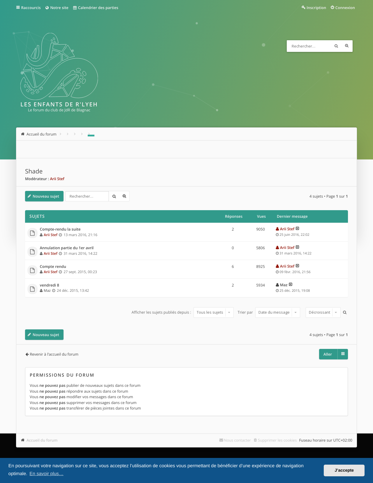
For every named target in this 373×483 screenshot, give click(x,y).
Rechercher (336, 46)
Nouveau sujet (46, 196)
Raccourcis (31, 7)
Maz (47, 290)
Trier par (269, 312)
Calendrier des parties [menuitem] (95, 7)
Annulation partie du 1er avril (67, 248)
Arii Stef (57, 178)
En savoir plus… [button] (46, 473)
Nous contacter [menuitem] (237, 440)
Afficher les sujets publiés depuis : (182, 312)
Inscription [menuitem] (316, 7)
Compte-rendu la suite (60, 229)
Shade (34, 171)
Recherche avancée (347, 46)
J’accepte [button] (344, 470)
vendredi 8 (49, 285)
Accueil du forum (42, 440)
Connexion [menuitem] (345, 7)
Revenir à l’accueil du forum (54, 354)
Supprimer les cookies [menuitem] (277, 440)
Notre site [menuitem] (56, 7)
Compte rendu (53, 266)
